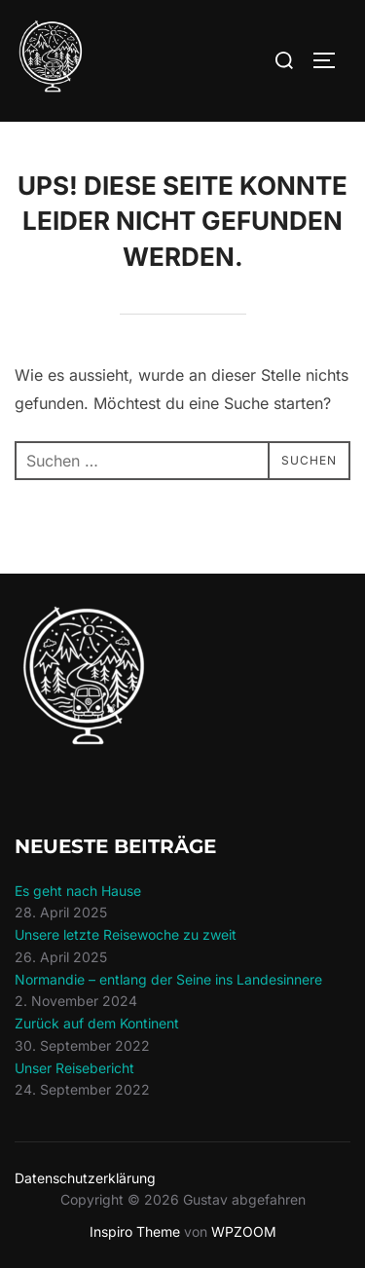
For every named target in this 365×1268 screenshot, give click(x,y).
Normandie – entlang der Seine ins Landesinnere (168, 979)
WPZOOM (243, 1231)
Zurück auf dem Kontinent (97, 1023)
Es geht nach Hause (78, 890)
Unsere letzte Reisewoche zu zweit (126, 934)
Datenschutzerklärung (85, 1178)
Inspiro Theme (135, 1231)
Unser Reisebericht (74, 1068)
